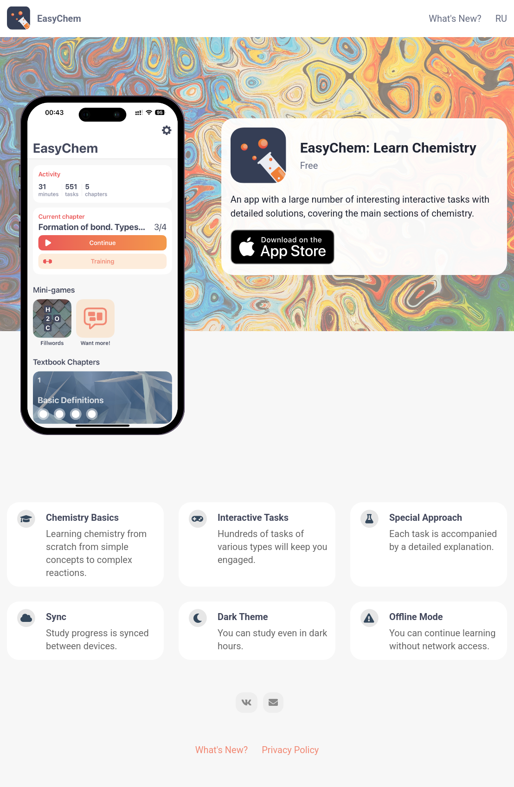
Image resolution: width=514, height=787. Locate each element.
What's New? (455, 18)
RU (501, 18)
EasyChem (59, 18)
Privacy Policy (290, 750)
